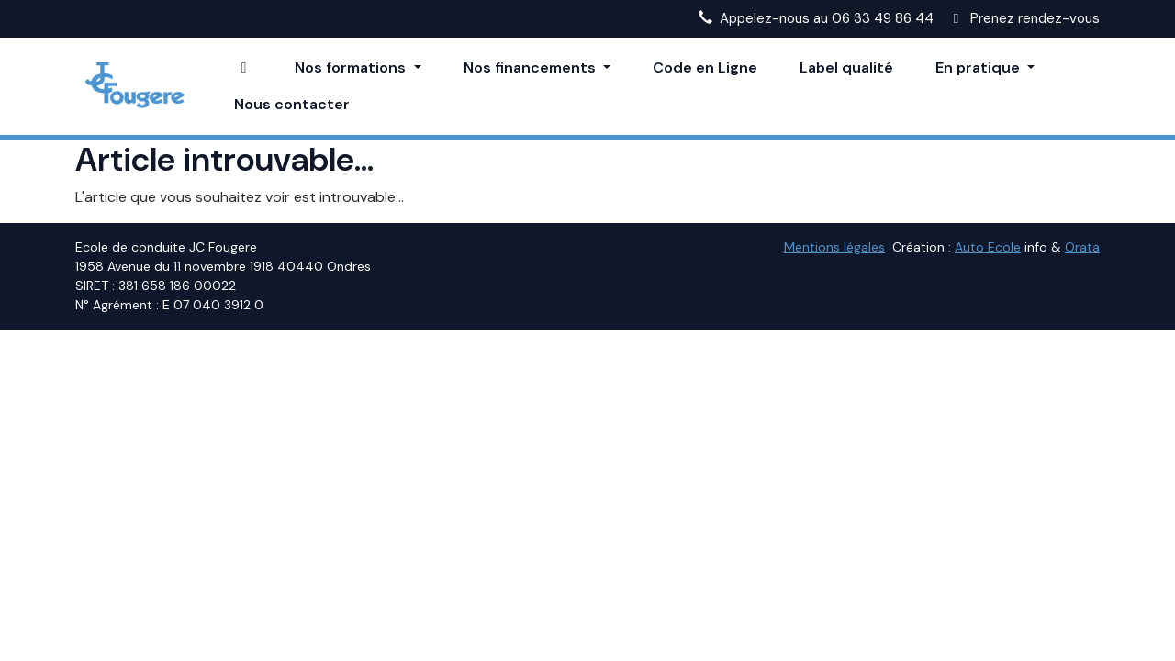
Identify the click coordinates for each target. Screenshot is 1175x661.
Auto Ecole (988, 247)
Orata (1082, 247)
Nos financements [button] (531, 67)
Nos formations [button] (352, 67)
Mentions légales (834, 247)
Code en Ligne (705, 67)
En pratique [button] (979, 67)
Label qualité (846, 67)
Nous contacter (292, 104)
